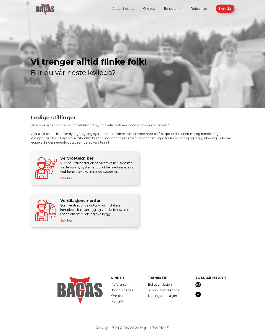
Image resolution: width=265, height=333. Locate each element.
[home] (45, 9)
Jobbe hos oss (123, 9)
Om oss (149, 9)
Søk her (66, 178)
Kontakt (225, 9)
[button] (172, 8)
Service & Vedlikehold (164, 290)
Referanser (199, 9)
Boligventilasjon (160, 284)
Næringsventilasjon (162, 296)
